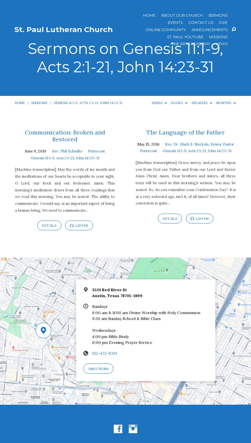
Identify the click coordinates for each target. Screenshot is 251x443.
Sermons (217, 16)
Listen (79, 225)
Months (226, 103)
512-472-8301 (104, 353)
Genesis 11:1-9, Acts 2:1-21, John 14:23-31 (88, 103)
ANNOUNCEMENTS (209, 30)
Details (49, 225)
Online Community (166, 30)
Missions (218, 37)
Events (175, 23)
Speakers (202, 103)
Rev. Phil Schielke (67, 151)
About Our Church (182, 16)
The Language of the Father (185, 132)
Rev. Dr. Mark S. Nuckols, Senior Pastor (199, 144)
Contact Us (201, 23)
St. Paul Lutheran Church (63, 29)
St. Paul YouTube (185, 37)
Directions (99, 369)
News (221, 44)
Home (149, 16)
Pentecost (96, 151)
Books (179, 103)
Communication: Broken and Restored (65, 136)
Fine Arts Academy (190, 44)
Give (223, 23)
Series (159, 103)
